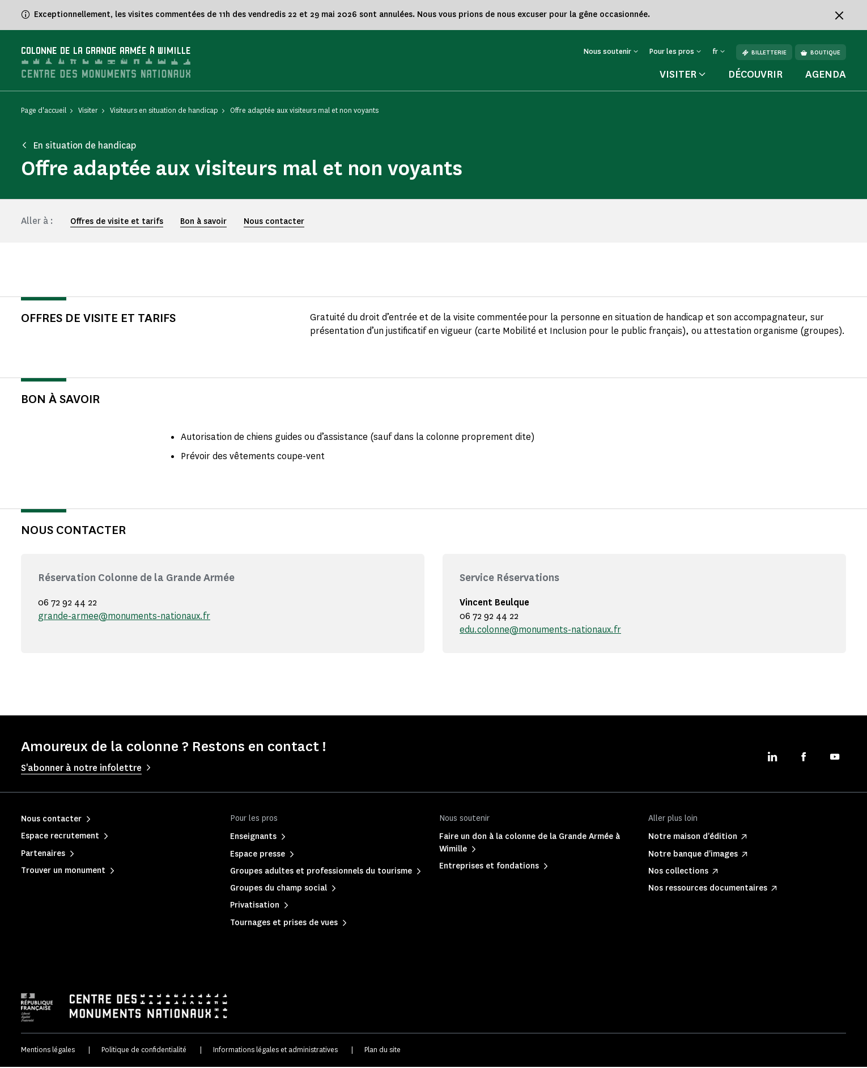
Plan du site (382, 1051)
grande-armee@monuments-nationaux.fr (124, 617)
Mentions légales (48, 1051)
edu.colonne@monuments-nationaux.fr (541, 631)
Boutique (820, 52)
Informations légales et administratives (275, 1051)
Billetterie (764, 52)
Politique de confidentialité (143, 1051)
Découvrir (755, 76)
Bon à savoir (203, 223)
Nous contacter (274, 223)
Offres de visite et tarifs (116, 223)
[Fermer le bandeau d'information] (839, 15)
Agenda (825, 76)
